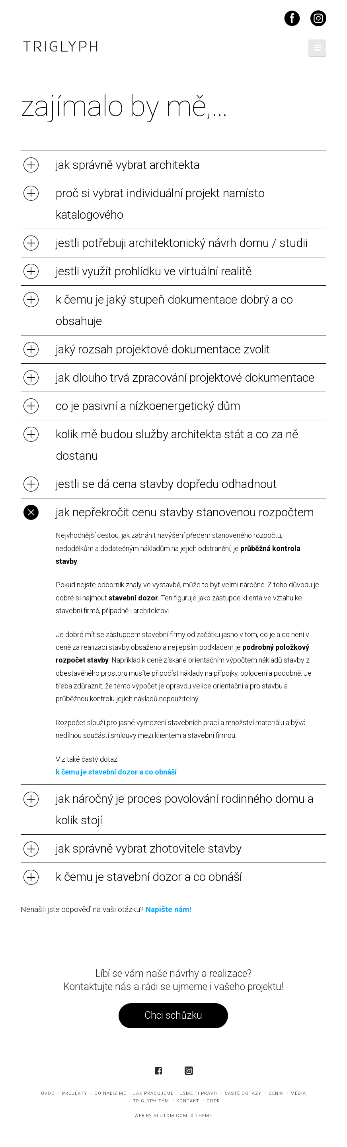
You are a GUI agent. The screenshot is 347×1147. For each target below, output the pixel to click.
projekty (74, 1093)
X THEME (201, 1115)
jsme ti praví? (199, 1093)
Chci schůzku (173, 1015)
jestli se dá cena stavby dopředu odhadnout (166, 484)
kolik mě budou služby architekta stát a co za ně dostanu (177, 445)
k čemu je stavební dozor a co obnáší (116, 772)
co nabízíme (110, 1093)
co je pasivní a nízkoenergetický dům (148, 406)
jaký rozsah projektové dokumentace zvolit (163, 349)
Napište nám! (168, 909)
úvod (48, 1093)
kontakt (187, 1101)
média (298, 1093)
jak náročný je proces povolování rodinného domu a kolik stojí (185, 809)
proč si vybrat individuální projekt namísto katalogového (160, 204)
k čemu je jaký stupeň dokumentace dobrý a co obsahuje (174, 310)
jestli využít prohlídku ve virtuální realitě (154, 271)
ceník (276, 1093)
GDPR (213, 1101)
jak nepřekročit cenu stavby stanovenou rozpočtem (185, 512)
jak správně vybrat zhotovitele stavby (149, 848)
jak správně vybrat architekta (128, 165)
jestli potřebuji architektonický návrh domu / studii (182, 243)
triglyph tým (151, 1101)
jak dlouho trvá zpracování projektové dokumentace (185, 377)
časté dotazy (243, 1093)
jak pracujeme (153, 1093)
